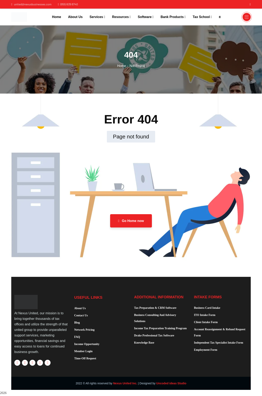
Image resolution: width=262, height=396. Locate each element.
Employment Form (205, 349)
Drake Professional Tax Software (154, 335)
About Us (80, 308)
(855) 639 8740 (68, 4)
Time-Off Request (85, 358)
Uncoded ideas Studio (171, 383)
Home (121, 66)
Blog (77, 322)
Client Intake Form (206, 322)
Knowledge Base (144, 342)
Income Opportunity (86, 344)
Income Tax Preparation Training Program (160, 328)
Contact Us (81, 315)
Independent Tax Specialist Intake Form (218, 342)
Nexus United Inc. (125, 383)
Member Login (83, 351)
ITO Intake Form (205, 315)
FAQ (77, 336)
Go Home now (131, 221)
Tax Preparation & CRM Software (155, 307)
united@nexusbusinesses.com (31, 4)
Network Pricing (84, 329)
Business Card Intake (207, 307)
